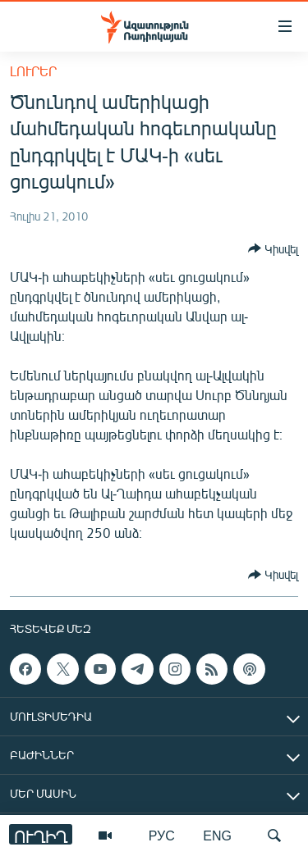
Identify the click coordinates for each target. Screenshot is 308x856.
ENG (217, 835)
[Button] (273, 248)
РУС (162, 835)
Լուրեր (33, 71)
